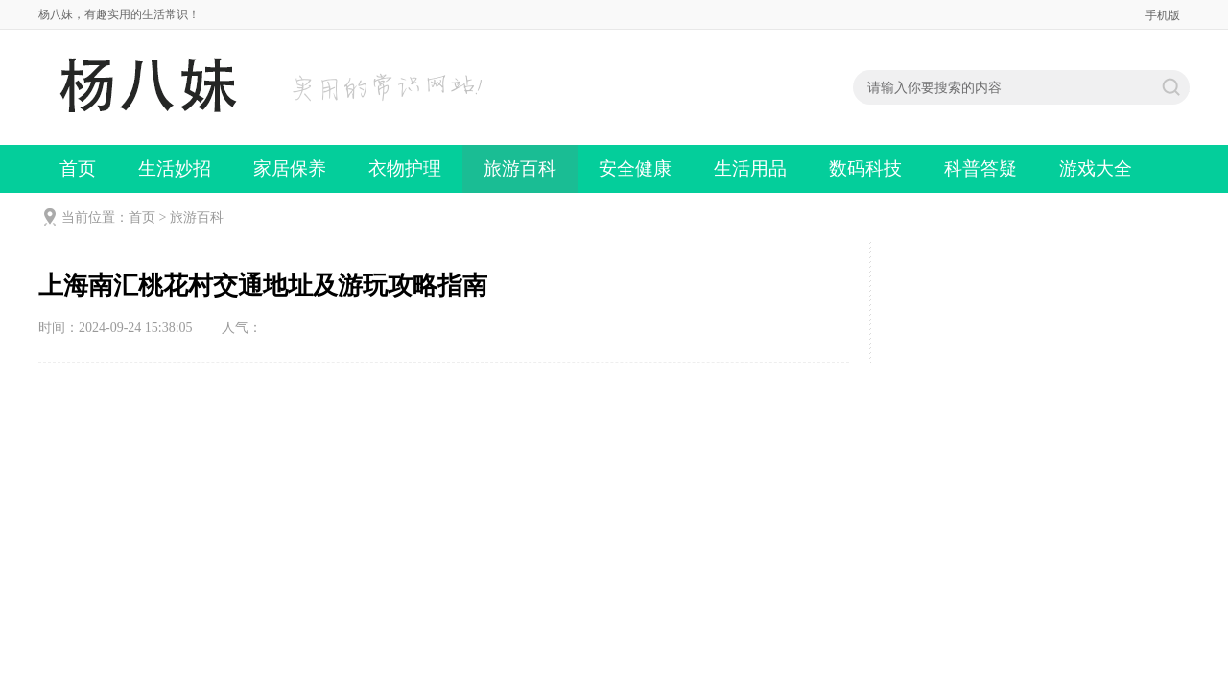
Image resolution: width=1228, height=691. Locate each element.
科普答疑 (980, 168)
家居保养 (289, 168)
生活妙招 (174, 168)
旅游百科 (520, 168)
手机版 (1162, 15)
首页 (77, 168)
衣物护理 (404, 168)
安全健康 (635, 168)
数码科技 (865, 168)
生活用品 (750, 168)
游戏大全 (1095, 168)
